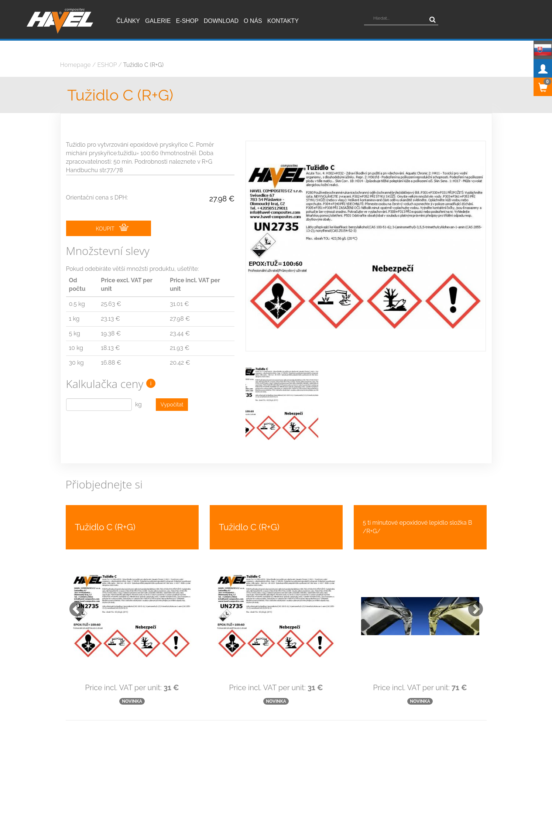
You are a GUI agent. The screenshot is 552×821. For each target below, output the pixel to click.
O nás (253, 21)
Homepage (75, 64)
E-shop (187, 21)
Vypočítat (172, 405)
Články (128, 21)
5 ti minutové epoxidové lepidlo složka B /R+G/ (417, 510)
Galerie (158, 21)
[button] (73, 589)
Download (221, 21)
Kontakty (283, 21)
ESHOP (107, 64)
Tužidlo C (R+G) (143, 64)
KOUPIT (112, 228)
